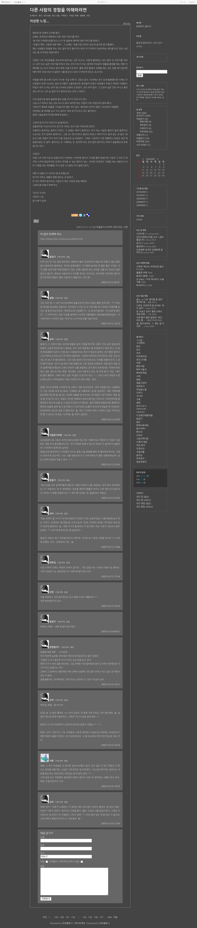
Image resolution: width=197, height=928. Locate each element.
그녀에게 (140, 343)
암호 (42, 845)
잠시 (138, 243)
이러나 (139, 393)
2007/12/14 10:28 (110, 745)
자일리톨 (140, 452)
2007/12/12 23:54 (110, 498)
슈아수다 (143, 116)
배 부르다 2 (141, 285)
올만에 (139, 246)
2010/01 (140, 195)
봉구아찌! (140, 429)
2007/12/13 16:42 (110, 606)
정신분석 (157, 92)
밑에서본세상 (142, 425)
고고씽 (142, 89)
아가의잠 (148, 89)
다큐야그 (145, 128)
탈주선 (139, 455)
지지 (138, 89)
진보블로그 (67, 923)
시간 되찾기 (143, 145)
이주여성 (146, 132)
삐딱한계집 (141, 373)
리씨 (138, 353)
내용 (42, 866)
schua (139, 219)
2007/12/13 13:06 (110, 547)
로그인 (183, 2)
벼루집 (53, 563)
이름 (42, 837)
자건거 (155, 95)
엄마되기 (140, 386)
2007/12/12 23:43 (110, 464)
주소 (42, 853)
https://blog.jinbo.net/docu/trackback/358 (61, 239)
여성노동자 (156, 89)
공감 (152, 92)
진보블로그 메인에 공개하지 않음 (64, 861)
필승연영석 (141, 462)
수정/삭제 (61, 257)
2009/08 (140, 199)
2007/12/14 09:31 (110, 631)
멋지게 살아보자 (144, 92)
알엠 (52, 298)
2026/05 (150, 159)
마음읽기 (100, 227)
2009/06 (140, 205)
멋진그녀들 (141, 360)
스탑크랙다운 (142, 439)
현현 (138, 403)
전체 (141, 113)
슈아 (52, 339)
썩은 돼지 (140, 445)
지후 (138, 399)
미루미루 (142, 141)
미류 (52, 761)
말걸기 (53, 257)
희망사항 (145, 122)
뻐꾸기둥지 (141, 369)
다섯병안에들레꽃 (144, 415)
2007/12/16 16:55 (110, 786)
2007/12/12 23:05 (110, 419)
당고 (138, 350)
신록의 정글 (141, 442)
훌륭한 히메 (141, 273)
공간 (163, 92)
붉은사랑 (140, 366)
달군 (138, 346)
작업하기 (142, 119)
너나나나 (140, 412)
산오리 (139, 435)
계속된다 (145, 125)
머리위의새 (141, 356)
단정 (52, 592)
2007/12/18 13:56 (110, 823)
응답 (68, 257)
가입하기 (192, 2)
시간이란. (140, 234)
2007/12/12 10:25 (110, 323)
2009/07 (140, 202)
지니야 (139, 396)
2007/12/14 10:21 (110, 684)
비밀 (42, 861)
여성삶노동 (141, 390)
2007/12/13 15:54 (110, 576)
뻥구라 (139, 432)
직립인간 (148, 97)
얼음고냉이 (141, 383)
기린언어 (139, 95)
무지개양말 (140, 97)
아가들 (154, 97)
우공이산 (140, 449)
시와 (138, 376)
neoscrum (141, 409)
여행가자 (142, 135)
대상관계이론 (148, 95)
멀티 (138, 422)
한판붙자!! (55, 647)
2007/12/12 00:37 (110, 282)
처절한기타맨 (56, 435)
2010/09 (140, 192)
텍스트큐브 (80, 923)
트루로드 (140, 458)
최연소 (161, 95)
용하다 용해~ (142, 276)
